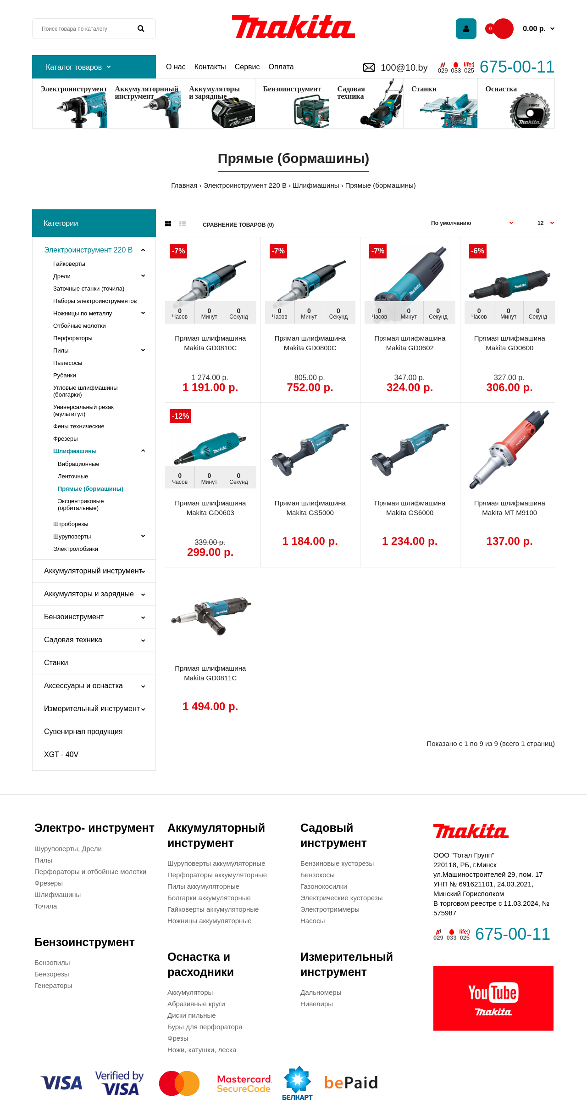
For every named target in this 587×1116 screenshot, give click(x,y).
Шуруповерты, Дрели (68, 848)
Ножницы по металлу (82, 313)
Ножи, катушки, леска (201, 1050)
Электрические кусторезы (341, 898)
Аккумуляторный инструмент (93, 571)
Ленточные (73, 476)
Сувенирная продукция (83, 731)
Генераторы (53, 985)
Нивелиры (316, 1004)
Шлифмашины (316, 185)
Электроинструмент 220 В (245, 185)
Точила (45, 906)
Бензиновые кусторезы (337, 863)
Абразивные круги (196, 1004)
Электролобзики (75, 548)
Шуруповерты (72, 536)
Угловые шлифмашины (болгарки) (85, 391)
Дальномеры (320, 992)
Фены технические (79, 426)
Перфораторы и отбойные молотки (90, 871)
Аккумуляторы (190, 992)
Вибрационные (79, 463)
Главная (184, 185)
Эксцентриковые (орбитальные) (81, 504)
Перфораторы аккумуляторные (217, 875)
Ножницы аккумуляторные (209, 921)
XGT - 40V (61, 754)
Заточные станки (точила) (88, 288)
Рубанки (64, 375)
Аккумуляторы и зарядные (214, 92)
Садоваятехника (351, 92)
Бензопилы (52, 962)
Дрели (62, 276)
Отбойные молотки (79, 325)
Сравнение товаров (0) (238, 225)
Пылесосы (67, 362)
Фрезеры (65, 438)
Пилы (61, 350)
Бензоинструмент (292, 89)
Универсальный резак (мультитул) (83, 410)
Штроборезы (70, 524)
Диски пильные (191, 1015)
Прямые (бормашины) (380, 185)
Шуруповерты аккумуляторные (216, 863)
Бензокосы (317, 875)
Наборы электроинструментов (95, 300)
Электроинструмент (73, 89)
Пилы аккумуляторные (203, 886)
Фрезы (177, 1038)
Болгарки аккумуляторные (209, 898)
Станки (424, 89)
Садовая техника (73, 640)
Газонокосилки (323, 886)
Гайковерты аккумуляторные (213, 909)
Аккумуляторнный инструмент (146, 92)
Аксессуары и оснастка (83, 686)
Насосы (312, 921)
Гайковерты (69, 263)
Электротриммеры (330, 909)
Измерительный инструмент (92, 708)
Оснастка (501, 89)
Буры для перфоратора (205, 1027)
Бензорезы (51, 974)
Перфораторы (73, 338)
